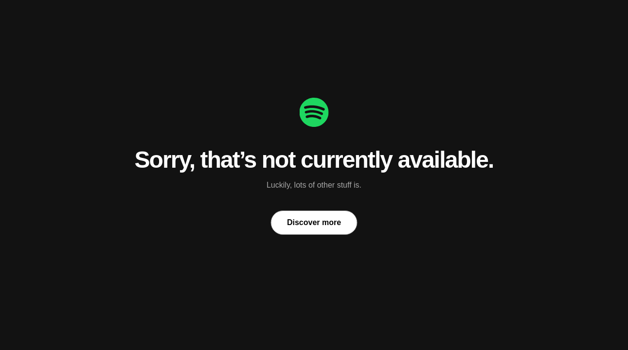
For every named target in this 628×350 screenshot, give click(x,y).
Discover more (314, 222)
